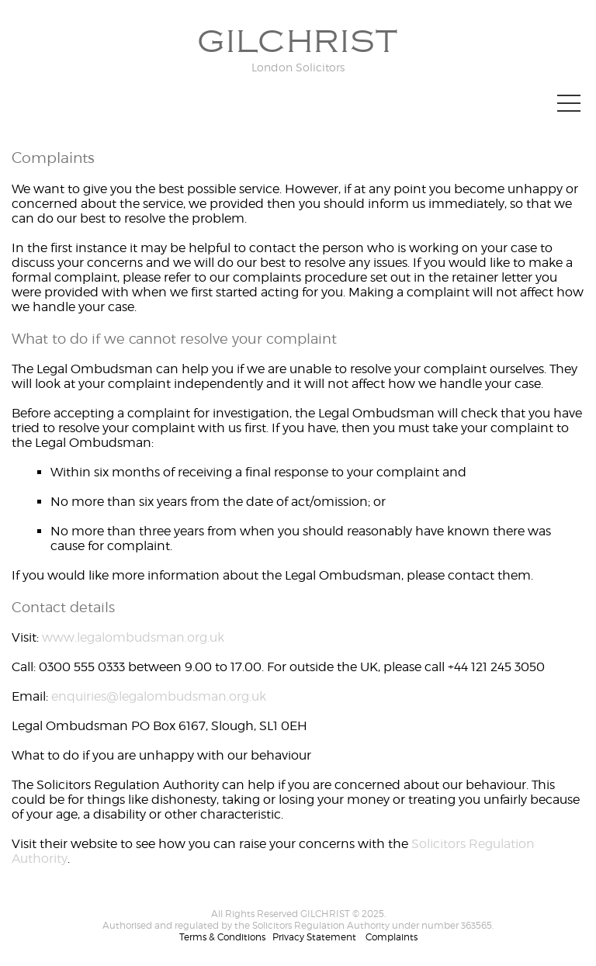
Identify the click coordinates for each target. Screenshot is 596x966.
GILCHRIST (297, 42)
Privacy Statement (314, 937)
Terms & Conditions (222, 937)
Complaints (392, 937)
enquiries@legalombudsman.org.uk (158, 696)
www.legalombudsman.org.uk (133, 637)
